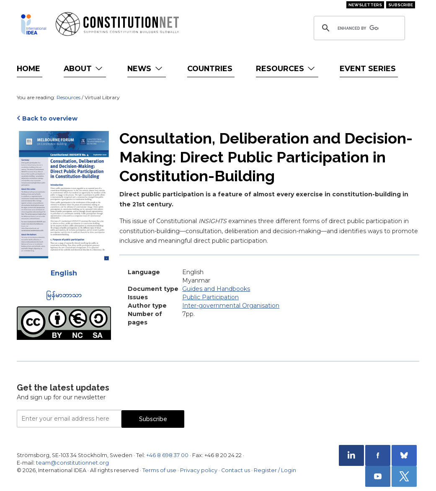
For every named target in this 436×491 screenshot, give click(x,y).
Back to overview (49, 118)
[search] (358, 28)
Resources (286, 68)
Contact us (235, 470)
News (145, 68)
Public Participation (210, 297)
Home (28, 68)
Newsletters (365, 5)
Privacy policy (198, 470)
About (84, 68)
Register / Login (275, 470)
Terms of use (159, 470)
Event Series (368, 68)
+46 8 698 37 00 (167, 455)
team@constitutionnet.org (72, 463)
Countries (209, 68)
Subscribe (400, 5)
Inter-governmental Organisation (230, 305)
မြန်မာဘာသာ (64, 295)
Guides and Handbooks (216, 289)
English (64, 273)
